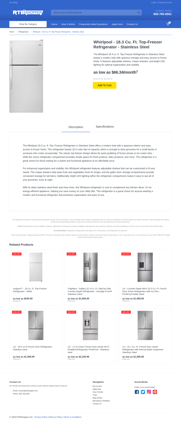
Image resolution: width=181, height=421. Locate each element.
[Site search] (93, 12)
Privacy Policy (41, 417)
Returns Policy (55, 417)
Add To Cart (105, 85)
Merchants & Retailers (101, 401)
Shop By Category (28, 24)
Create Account (164, 2)
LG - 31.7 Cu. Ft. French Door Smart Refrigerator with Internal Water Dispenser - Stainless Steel (143, 349)
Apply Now (97, 389)
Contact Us (97, 404)
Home (11, 32)
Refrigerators (23, 32)
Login (154, 2)
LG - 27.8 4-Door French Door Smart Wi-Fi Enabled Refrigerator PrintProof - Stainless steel (88, 349)
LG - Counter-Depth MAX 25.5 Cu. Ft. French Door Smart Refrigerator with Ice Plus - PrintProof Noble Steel (144, 291)
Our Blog (13, 2)
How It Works (98, 392)
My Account (97, 386)
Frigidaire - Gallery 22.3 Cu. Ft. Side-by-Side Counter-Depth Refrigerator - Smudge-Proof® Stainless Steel (90, 291)
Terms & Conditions (72, 417)
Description (74, 127)
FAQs (95, 395)
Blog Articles (97, 398)
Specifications (105, 127)
